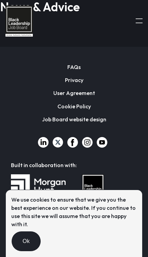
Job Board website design (74, 119)
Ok (26, 241)
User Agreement (74, 93)
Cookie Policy (74, 106)
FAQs (74, 67)
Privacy (74, 80)
